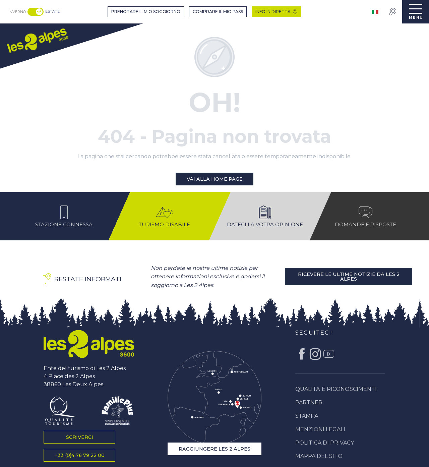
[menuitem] (37, 39)
